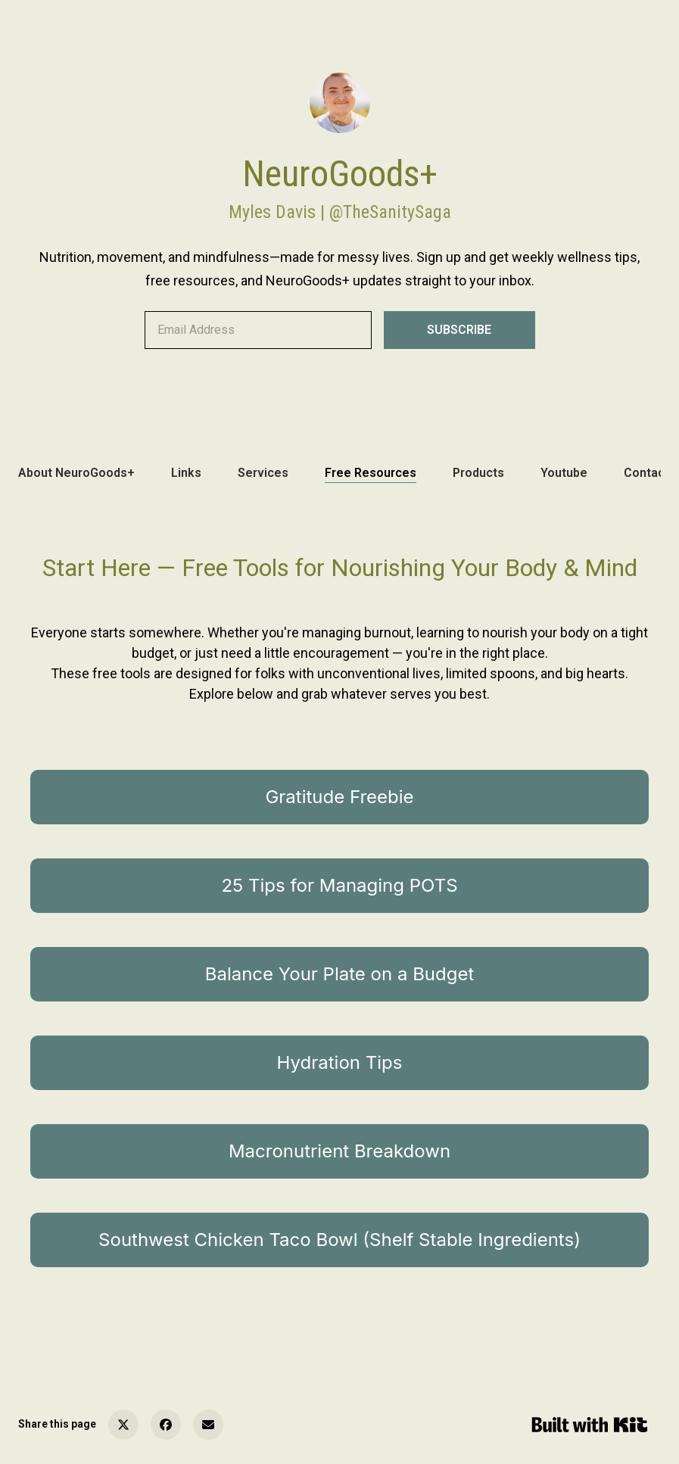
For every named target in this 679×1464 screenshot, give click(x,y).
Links (186, 473)
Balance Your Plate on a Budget (340, 974)
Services (263, 473)
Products (478, 473)
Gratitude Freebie (339, 797)
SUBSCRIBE (459, 329)
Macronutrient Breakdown (339, 1151)
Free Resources (370, 473)
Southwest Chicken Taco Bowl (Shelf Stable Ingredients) (339, 1240)
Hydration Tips (340, 1062)
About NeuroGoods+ (76, 473)
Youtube (563, 473)
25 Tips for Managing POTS (339, 885)
